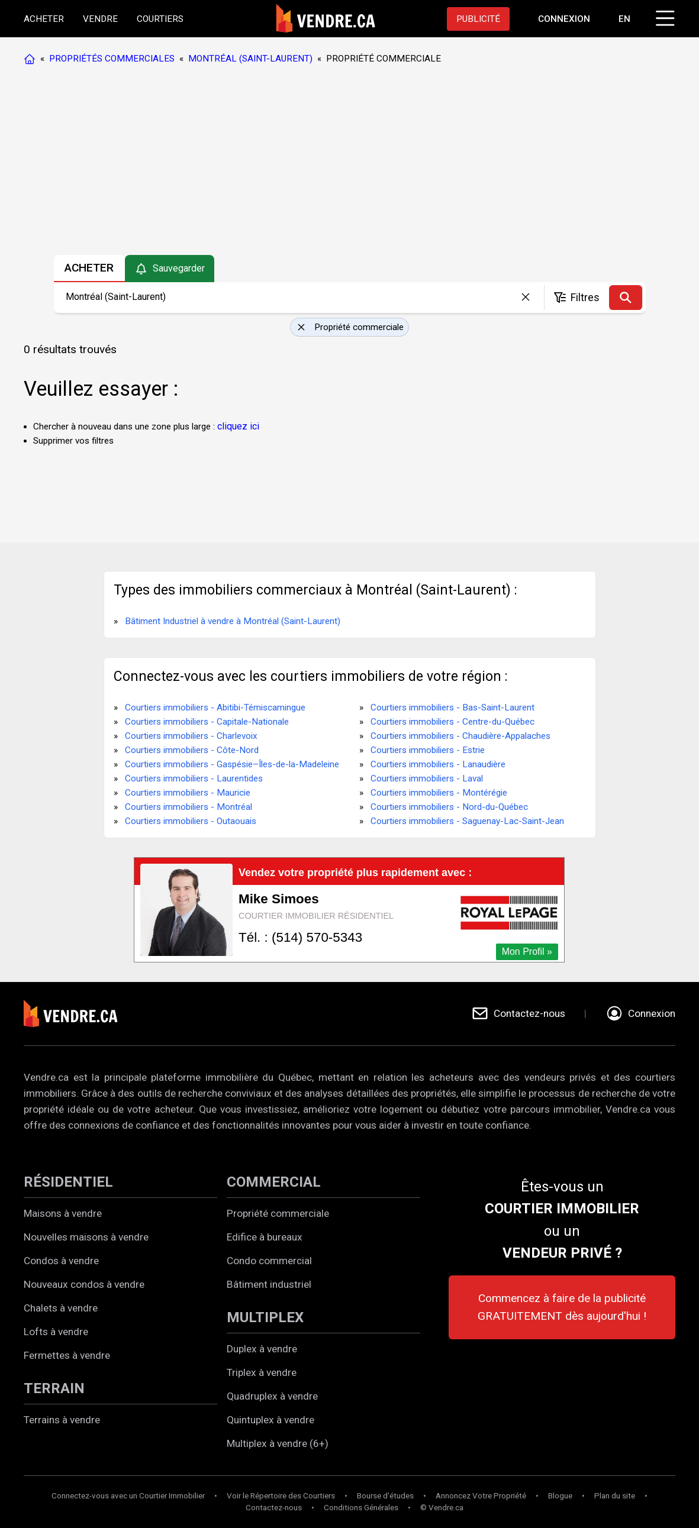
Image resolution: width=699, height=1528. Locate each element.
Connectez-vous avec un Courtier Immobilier (128, 1495)
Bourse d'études (385, 1495)
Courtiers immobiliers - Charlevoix (191, 736)
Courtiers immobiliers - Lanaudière (438, 764)
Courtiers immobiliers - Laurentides (194, 778)
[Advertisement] (349, 162)
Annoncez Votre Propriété (481, 1495)
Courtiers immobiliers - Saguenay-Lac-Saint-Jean (467, 821)
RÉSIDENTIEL (68, 1182)
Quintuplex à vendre (270, 1420)
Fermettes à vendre (67, 1355)
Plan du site (614, 1495)
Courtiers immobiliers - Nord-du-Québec (449, 807)
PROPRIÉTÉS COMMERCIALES (112, 58)
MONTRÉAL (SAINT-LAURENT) (250, 58)
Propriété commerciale (278, 1213)
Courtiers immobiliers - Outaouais (190, 821)
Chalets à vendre (61, 1308)
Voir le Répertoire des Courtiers (281, 1495)
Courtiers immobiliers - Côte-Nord (192, 750)
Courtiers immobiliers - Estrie (428, 750)
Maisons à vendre (63, 1213)
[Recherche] (625, 297)
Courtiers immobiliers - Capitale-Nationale (207, 721)
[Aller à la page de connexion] (564, 18)
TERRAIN (54, 1388)
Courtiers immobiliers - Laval (427, 778)
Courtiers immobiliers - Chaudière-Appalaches (460, 736)
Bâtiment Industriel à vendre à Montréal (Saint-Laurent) (232, 621)
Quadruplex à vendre (272, 1396)
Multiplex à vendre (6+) (277, 1443)
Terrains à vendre (62, 1420)
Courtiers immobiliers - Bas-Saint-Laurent (452, 707)
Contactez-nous (274, 1507)
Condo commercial (269, 1261)
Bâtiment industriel (269, 1284)
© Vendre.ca (441, 1507)
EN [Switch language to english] (624, 19)
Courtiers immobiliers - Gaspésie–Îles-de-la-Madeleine (232, 764)
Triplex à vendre (262, 1372)
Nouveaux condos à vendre (84, 1284)
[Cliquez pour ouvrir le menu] (663, 16)
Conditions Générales (361, 1507)
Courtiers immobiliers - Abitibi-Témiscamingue (215, 707)
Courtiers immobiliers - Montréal (188, 807)
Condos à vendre (61, 1261)
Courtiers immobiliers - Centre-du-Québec (452, 721)
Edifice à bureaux (264, 1237)
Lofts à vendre (56, 1332)
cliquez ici (238, 426)
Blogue (560, 1495)
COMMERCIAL (274, 1182)
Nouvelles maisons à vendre (86, 1237)
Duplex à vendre (262, 1349)
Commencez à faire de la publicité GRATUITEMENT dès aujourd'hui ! (562, 1307)
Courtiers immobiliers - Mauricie (187, 792)
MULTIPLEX (265, 1317)
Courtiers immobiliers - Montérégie (439, 792)
